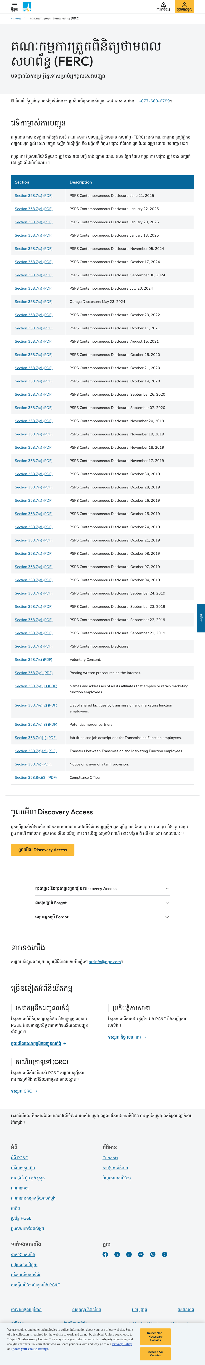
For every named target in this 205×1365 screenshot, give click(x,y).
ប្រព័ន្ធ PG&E (21, 1218)
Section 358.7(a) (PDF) (34, 195)
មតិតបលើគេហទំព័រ (25, 1275)
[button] (14, 6)
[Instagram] (152, 1254)
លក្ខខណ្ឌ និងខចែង (86, 1309)
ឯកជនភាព (186, 1309)
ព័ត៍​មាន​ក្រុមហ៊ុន (23, 1168)
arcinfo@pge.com (105, 962)
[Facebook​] (105, 1254)
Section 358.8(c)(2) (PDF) (36, 777)
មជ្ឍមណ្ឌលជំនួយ (24, 1265)
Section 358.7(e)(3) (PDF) (36, 724)
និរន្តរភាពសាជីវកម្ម (116, 1178)
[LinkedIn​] (129, 1254)
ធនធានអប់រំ (20, 1188)
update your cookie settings (29, 1350)
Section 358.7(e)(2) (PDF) (36, 705)
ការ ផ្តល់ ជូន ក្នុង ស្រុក (28, 1178)
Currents (110, 1158)
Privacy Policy (122, 1345)
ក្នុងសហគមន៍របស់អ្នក (27, 1228)
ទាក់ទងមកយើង (23, 1255)
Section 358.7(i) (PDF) (33, 764)
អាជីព (15, 1208)
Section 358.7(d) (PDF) (34, 672)
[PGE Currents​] (164, 1254)
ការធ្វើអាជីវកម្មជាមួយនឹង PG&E (35, 1285)
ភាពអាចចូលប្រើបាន (26, 1309)
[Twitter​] (117, 1254)
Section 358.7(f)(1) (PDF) (36, 737)
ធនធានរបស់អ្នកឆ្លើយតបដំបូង (33, 1198)
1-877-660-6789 (153, 101)
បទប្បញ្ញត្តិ (139, 1309)
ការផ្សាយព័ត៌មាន (115, 1168)
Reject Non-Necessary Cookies (155, 1337)
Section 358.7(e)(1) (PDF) (36, 686)
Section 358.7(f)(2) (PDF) (36, 751)
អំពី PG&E (19, 1158)
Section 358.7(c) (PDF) (33, 659)
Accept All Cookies (155, 1354)
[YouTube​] (140, 1254)
